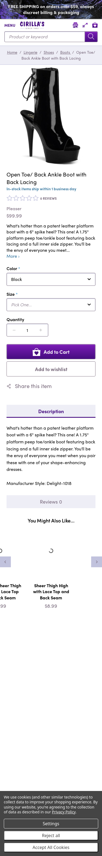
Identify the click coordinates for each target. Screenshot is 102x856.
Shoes (49, 52)
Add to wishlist (51, 369)
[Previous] (5, 561)
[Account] (85, 25)
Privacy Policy (63, 811)
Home (12, 52)
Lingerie (30, 52)
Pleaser (14, 209)
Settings (51, 824)
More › (13, 256)
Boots (65, 52)
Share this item (29, 386)
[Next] (96, 561)
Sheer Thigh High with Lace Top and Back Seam (51, 591)
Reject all (51, 835)
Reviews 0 (51, 501)
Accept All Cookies (51, 847)
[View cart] (95, 25)
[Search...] (51, 36)
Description (51, 411)
